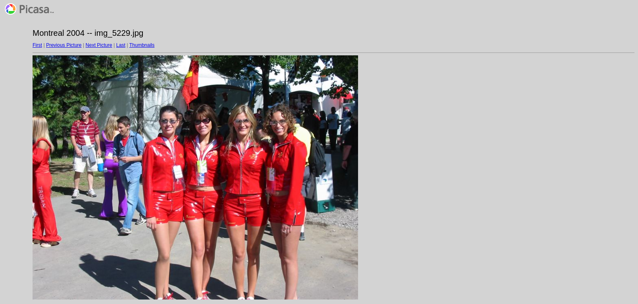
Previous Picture (63, 45)
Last (120, 45)
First (37, 45)
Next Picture (98, 45)
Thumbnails (142, 45)
